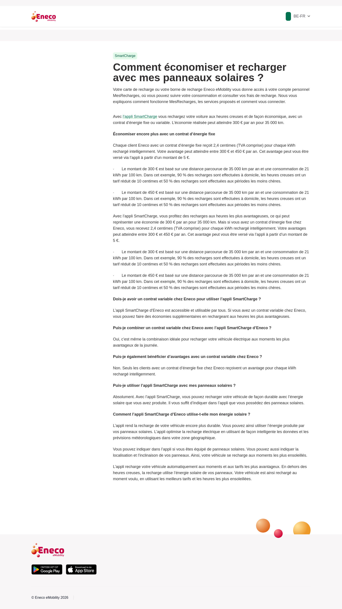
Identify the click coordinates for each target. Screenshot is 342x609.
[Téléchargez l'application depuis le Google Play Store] (46, 569)
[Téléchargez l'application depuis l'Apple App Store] (81, 569)
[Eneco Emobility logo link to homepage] (43, 16)
